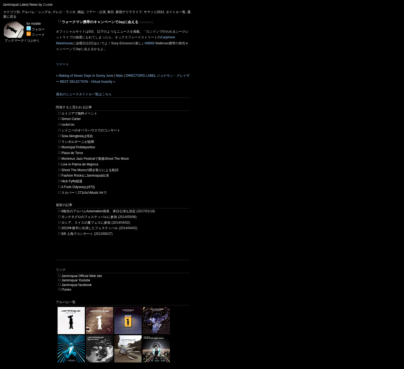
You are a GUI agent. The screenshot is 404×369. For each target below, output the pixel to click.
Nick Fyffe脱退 (71, 181)
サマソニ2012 (154, 12)
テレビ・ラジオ (64, 12)
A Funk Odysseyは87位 (78, 187)
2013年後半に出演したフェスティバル (89, 228)
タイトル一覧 (175, 12)
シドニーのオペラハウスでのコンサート (90, 130)
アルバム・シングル (36, 12)
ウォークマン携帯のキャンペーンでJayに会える (100, 22)
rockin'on (67, 125)
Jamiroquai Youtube (75, 280)
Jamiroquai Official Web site (81, 276)
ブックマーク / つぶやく (22, 40)
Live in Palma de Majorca (79, 164)
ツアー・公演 (96, 12)
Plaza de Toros (72, 153)
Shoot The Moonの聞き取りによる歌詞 (89, 170)
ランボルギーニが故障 (77, 142)
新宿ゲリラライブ (129, 12)
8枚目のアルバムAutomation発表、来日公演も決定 (98, 211)
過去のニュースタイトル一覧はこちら (84, 94)
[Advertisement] (120, 252)
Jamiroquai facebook (76, 285)
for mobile (33, 24)
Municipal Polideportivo (78, 147)
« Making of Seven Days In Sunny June (84, 76)
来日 (110, 12)
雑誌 (80, 12)
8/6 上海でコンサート (77, 234)
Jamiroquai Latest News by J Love (28, 5)
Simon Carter (71, 119)
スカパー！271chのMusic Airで (83, 193)
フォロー (35, 29)
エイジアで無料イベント (79, 113)
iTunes (66, 289)
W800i (150, 43)
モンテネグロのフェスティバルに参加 (89, 217)
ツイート (62, 64)
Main (119, 76)
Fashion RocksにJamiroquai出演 (85, 175)
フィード (35, 35)
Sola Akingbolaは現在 (77, 136)
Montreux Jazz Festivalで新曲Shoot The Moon (95, 159)
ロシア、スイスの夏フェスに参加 (85, 223)
